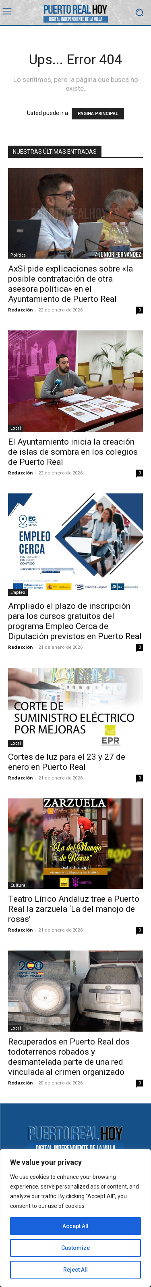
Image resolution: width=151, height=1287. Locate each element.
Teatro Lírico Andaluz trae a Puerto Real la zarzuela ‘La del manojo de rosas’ (73, 909)
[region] (75, 1218)
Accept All (75, 1226)
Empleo (17, 592)
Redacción (20, 310)
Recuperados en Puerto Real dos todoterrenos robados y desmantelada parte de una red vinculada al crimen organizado (69, 1057)
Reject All (75, 1269)
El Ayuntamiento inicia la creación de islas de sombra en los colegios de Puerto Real (73, 452)
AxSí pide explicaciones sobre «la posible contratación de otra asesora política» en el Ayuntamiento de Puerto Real (70, 284)
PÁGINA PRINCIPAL (98, 113)
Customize (75, 1248)
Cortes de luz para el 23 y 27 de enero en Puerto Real (66, 762)
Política (18, 255)
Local (15, 428)
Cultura (17, 885)
